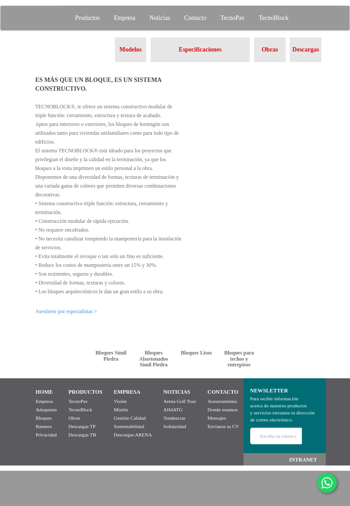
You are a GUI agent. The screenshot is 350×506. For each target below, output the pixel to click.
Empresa (125, 18)
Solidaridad (174, 426)
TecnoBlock (273, 18)
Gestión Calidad (130, 418)
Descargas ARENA (133, 434)
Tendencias (174, 418)
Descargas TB (82, 434)
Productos (87, 18)
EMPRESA (127, 392)
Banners (44, 426)
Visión (120, 401)
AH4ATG (173, 409)
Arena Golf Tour (179, 401)
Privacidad (46, 434)
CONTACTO (222, 392)
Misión (121, 409)
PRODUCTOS (85, 392)
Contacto (195, 18)
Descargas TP (81, 426)
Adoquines (46, 409)
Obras (270, 49)
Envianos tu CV (223, 426)
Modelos (130, 49)
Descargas (305, 49)
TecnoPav (233, 18)
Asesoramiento (222, 401)
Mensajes (216, 418)
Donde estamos (222, 409)
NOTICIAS (176, 392)
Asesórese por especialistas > (66, 311)
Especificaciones (200, 49)
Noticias (159, 18)
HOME (44, 392)
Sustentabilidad (129, 426)
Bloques (44, 418)
